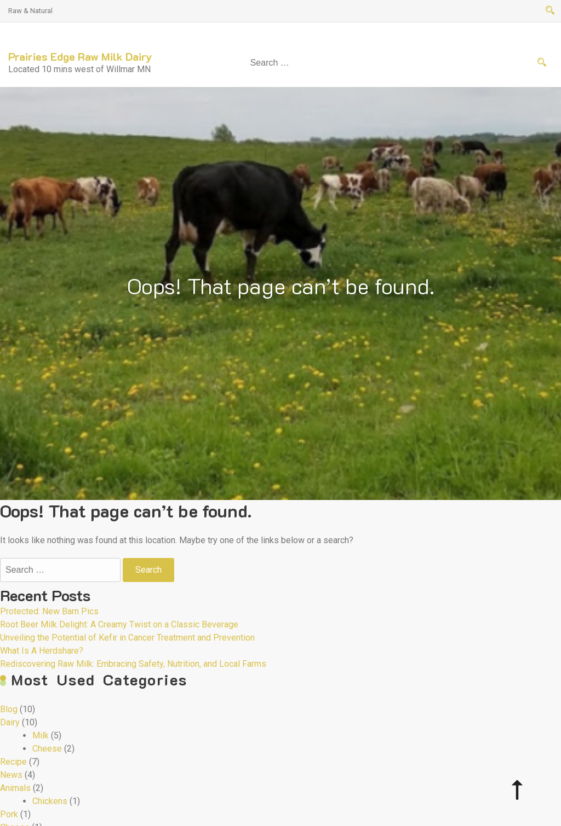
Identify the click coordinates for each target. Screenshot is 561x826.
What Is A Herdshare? (41, 650)
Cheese (47, 748)
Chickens (49, 801)
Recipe (13, 762)
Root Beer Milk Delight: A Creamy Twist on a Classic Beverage (119, 624)
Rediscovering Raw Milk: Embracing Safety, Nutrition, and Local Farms (133, 664)
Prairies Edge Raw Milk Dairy (80, 56)
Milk (40, 735)
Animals (15, 788)
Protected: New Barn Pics (49, 611)
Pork (9, 814)
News (11, 775)
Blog (9, 709)
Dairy (10, 722)
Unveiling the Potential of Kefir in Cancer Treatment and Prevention (127, 637)
